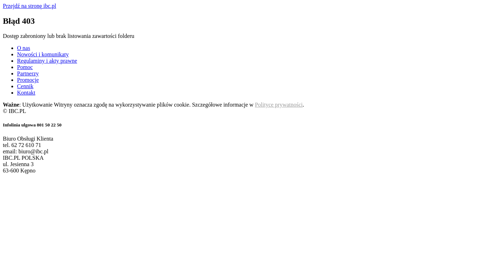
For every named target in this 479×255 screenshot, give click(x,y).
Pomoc (25, 67)
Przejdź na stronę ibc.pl (29, 6)
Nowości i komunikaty (43, 54)
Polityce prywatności (279, 105)
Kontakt (26, 93)
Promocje (28, 80)
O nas (23, 48)
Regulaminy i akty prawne (47, 61)
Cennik (25, 86)
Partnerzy (28, 73)
